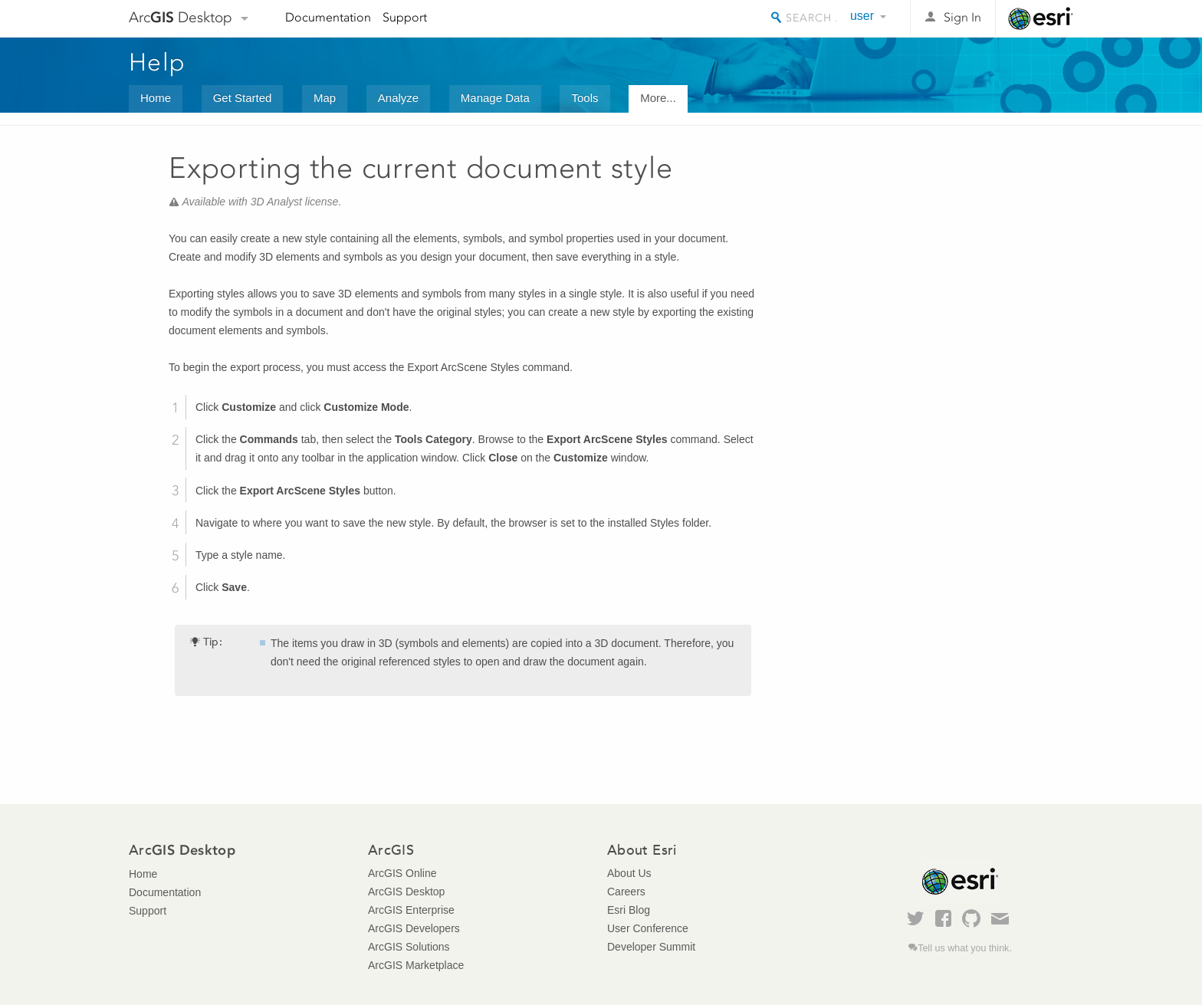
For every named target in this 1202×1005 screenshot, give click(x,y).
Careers (626, 891)
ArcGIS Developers (414, 928)
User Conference (647, 928)
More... (658, 97)
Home (155, 97)
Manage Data (495, 97)
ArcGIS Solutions (409, 947)
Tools (584, 97)
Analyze (398, 97)
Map (325, 97)
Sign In (962, 17)
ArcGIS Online (402, 873)
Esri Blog (628, 910)
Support (405, 17)
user (862, 15)
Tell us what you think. (965, 948)
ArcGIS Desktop (406, 891)
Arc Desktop (180, 17)
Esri (1040, 18)
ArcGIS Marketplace (416, 965)
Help (157, 62)
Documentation (328, 17)
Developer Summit (651, 947)
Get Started (242, 97)
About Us (629, 873)
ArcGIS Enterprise (411, 910)
